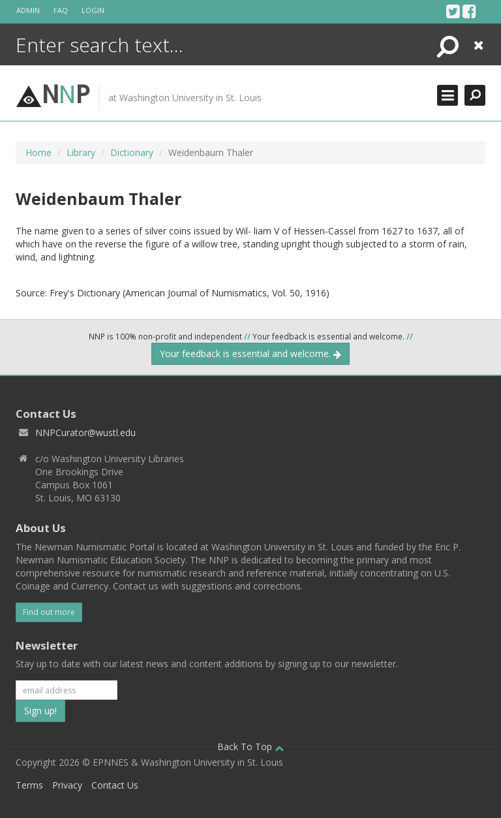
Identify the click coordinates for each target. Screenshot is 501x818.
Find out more (49, 612)
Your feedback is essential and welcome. (250, 353)
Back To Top (250, 746)
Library (81, 152)
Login (93, 10)
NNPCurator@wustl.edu (85, 432)
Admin (28, 10)
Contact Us (114, 785)
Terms (29, 785)
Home (38, 152)
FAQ (60, 10)
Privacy (67, 785)
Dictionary (131, 152)
